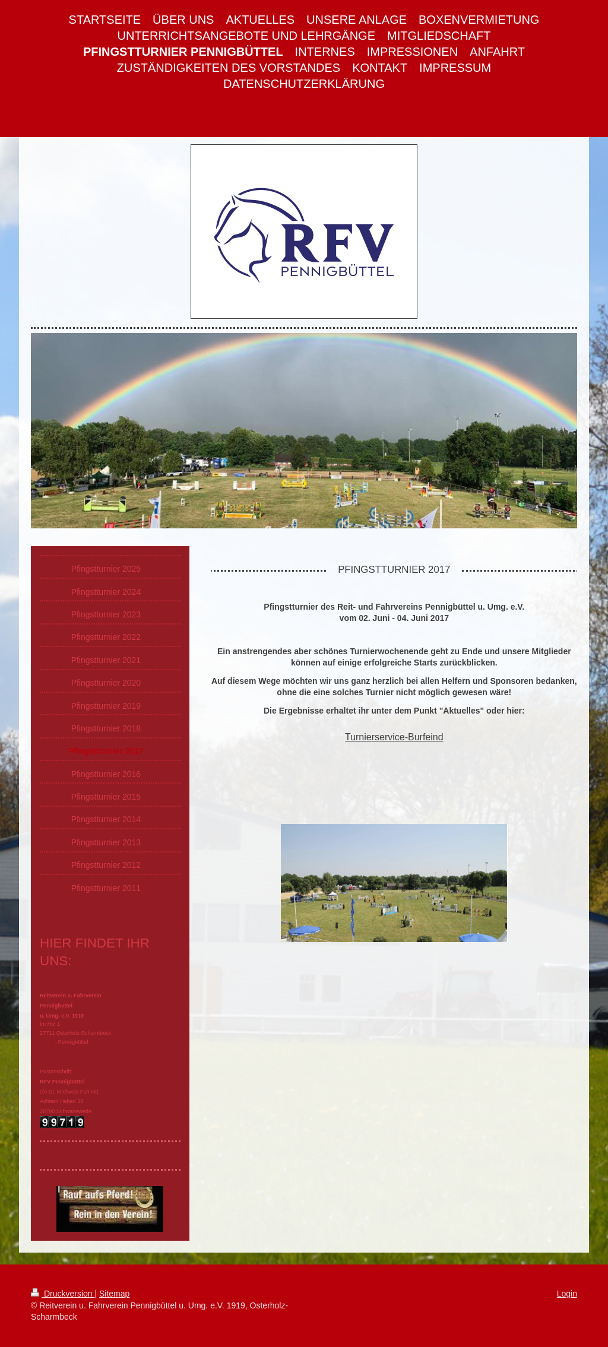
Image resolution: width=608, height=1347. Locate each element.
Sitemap (114, 1293)
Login (567, 1293)
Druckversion (62, 1293)
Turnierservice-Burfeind (394, 737)
